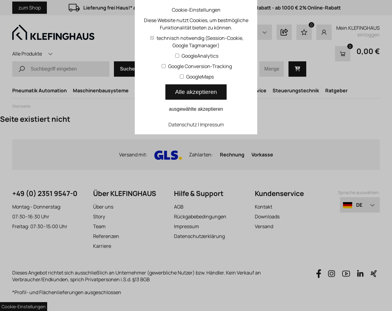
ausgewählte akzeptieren (196, 109)
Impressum (212, 124)
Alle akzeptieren (196, 92)
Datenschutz (182, 124)
